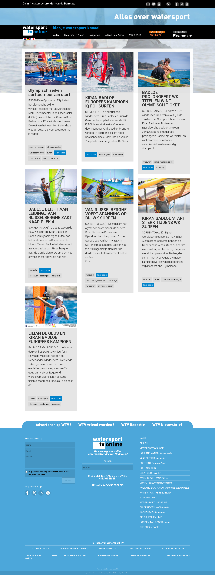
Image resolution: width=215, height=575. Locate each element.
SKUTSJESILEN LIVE (151, 517)
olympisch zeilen (54, 147)
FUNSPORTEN (147, 497)
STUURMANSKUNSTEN (173, 548)
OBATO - (107, 555)
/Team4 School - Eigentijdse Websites (120, 573)
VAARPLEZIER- (152, 458)
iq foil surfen (118, 154)
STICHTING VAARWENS (178, 555)
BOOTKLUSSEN (148, 468)
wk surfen (147, 162)
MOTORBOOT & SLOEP (152, 448)
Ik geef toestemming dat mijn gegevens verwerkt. (49, 473)
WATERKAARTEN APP (140, 548)
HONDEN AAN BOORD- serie (155, 522)
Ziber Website (93, 573)
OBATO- (156, 483)
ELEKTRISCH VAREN (150, 473)
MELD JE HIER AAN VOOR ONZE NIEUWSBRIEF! (107, 477)
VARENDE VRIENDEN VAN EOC (74, 548)
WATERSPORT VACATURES (154, 478)
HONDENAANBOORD (140, 555)
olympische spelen (37, 147)
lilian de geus (35, 158)
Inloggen (85, 573)
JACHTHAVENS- (152, 512)
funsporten (56, 276)
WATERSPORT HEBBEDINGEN (155, 493)
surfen (49, 153)
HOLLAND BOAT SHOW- (164, 488)
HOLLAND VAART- (156, 453)
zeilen (156, 279)
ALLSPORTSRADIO (41, 548)
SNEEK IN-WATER (107, 548)
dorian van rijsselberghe (163, 162)
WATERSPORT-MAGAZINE (153, 502)
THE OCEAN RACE (149, 527)
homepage (160, 167)
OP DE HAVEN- (154, 507)
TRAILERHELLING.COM (75, 555)
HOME (143, 438)
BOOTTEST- (152, 463)
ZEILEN (144, 443)
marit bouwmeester (50, 158)
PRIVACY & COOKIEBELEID (107, 485)
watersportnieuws (37, 153)
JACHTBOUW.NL (33, 555)
